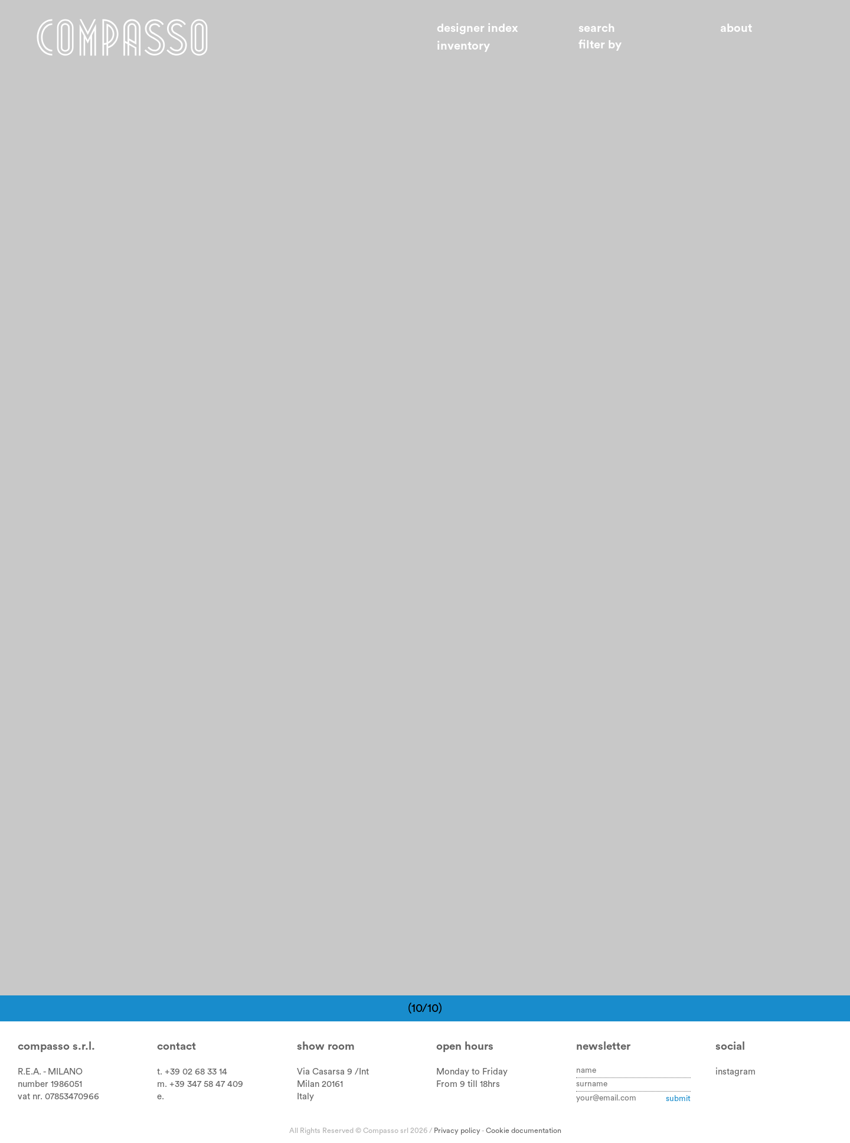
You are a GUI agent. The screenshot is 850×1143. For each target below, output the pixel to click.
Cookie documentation (523, 1130)
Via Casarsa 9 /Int (333, 1071)
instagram (735, 1071)
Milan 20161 (320, 1084)
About (736, 28)
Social (730, 1046)
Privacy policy (457, 1130)
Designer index (477, 28)
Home (122, 37)
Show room (326, 1046)
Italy (305, 1096)
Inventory (463, 46)
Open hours (464, 1046)
